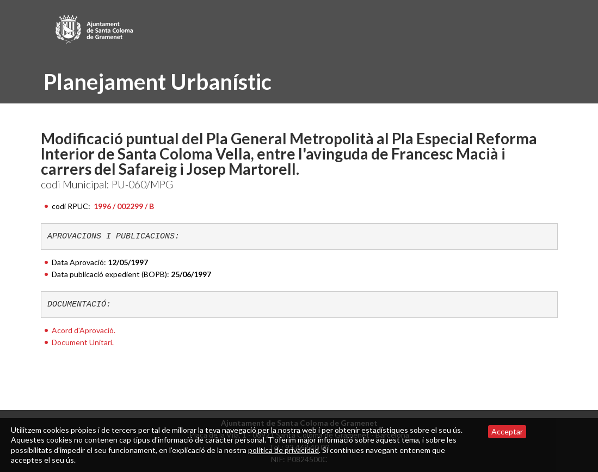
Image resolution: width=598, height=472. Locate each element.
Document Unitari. (83, 342)
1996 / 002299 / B (124, 206)
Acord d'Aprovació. (83, 330)
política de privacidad (283, 450)
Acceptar (507, 431)
